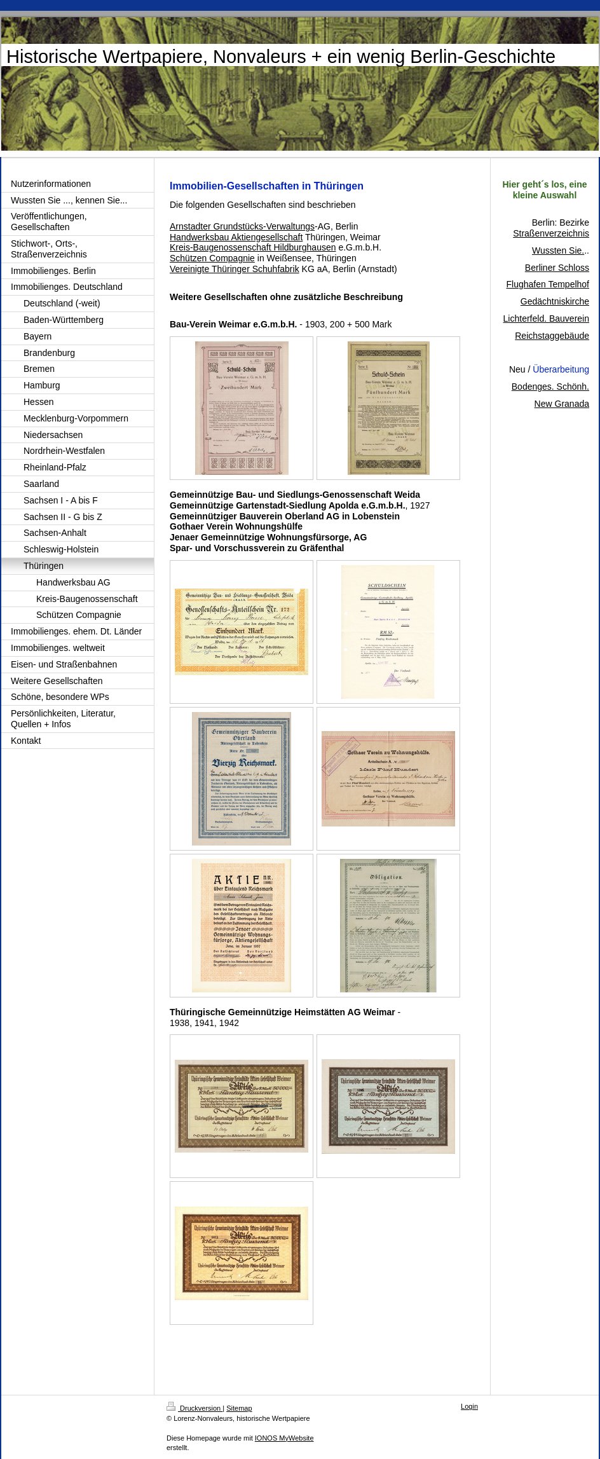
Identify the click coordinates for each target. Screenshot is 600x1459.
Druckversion (194, 1408)
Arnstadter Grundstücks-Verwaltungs (242, 226)
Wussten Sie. (558, 250)
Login (469, 1406)
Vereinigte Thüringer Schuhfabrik (234, 269)
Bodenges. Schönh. (550, 386)
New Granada (562, 404)
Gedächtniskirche (555, 301)
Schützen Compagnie (212, 258)
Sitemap (239, 1408)
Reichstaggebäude (552, 336)
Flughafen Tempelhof (548, 284)
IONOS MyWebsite (284, 1438)
